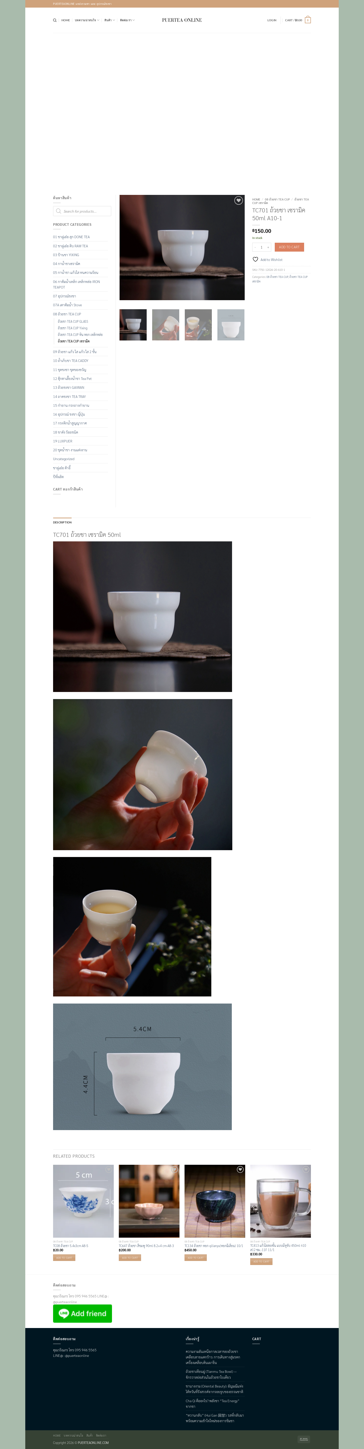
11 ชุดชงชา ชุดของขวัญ (69, 369)
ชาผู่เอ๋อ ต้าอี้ (62, 467)
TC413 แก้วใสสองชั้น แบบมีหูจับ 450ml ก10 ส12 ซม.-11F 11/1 (278, 1247)
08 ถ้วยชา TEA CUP (277, 199)
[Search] (54, 20)
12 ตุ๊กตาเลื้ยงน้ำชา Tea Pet (72, 378)
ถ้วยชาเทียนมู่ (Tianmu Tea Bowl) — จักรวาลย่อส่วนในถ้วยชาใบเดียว (211, 1374)
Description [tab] (62, 522)
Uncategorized (63, 458)
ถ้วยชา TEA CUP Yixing (72, 328)
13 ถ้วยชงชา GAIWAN (68, 387)
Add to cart (289, 247)
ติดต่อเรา (127, 20)
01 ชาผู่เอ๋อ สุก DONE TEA (71, 236)
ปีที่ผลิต (58, 476)
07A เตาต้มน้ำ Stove (67, 304)
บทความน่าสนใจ (87, 20)
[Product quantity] (261, 247)
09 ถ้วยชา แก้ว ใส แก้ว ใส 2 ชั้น (75, 351)
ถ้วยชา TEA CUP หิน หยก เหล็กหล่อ (80, 335)
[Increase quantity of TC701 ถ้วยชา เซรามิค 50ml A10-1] (268, 247)
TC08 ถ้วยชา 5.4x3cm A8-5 (70, 1246)
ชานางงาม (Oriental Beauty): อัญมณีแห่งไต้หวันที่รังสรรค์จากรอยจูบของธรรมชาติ (214, 1389)
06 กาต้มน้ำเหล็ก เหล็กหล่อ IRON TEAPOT (76, 284)
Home (65, 20)
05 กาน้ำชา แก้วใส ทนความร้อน (75, 272)
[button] (271, 20)
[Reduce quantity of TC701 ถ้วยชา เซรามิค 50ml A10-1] (255, 247)
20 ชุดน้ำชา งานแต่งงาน (70, 449)
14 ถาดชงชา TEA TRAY (69, 396)
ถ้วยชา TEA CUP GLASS (73, 321)
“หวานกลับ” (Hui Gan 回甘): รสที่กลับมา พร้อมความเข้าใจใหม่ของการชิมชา (215, 1418)
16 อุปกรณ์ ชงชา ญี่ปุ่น (69, 414)
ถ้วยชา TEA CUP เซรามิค (74, 341)
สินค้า (109, 20)
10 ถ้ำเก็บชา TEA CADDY (70, 360)
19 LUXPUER (62, 441)
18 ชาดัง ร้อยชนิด (65, 432)
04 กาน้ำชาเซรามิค (66, 263)
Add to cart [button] (64, 1257)
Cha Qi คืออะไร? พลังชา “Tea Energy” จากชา (212, 1403)
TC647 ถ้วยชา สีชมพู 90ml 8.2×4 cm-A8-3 (146, 1246)
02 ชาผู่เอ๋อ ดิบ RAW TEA (70, 245)
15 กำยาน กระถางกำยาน (71, 405)
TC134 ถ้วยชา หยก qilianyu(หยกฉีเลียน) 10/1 (214, 1246)
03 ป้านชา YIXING (66, 254)
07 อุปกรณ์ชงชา (64, 296)
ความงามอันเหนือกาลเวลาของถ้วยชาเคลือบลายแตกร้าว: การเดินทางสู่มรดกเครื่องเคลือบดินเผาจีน (213, 1357)
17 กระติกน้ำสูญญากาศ (70, 423)
